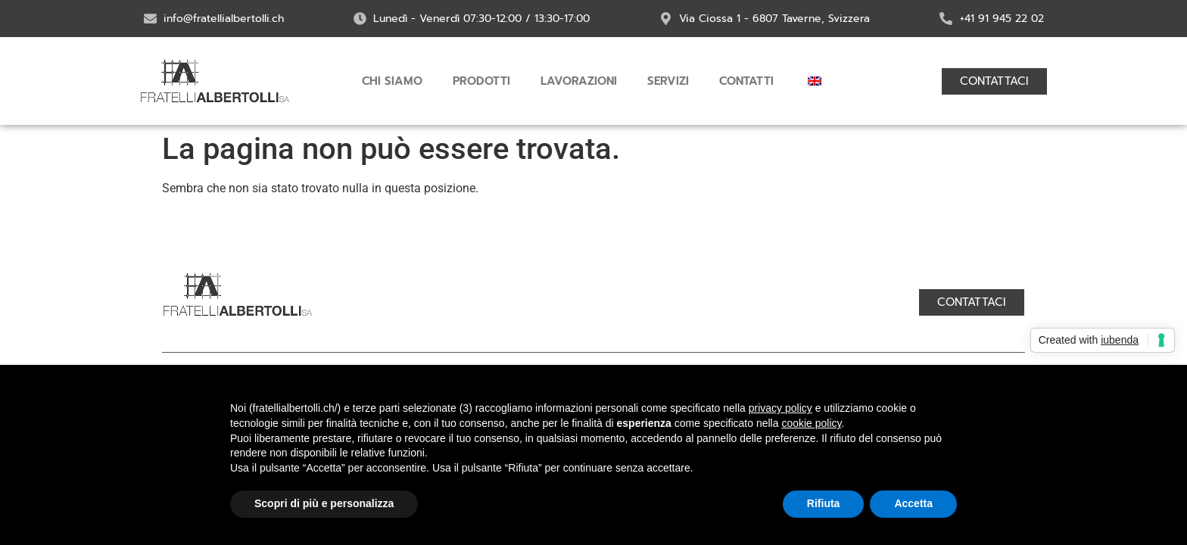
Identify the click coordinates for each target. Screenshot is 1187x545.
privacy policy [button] (780, 408)
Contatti (746, 81)
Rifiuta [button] (823, 503)
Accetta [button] (913, 503)
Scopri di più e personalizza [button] (324, 503)
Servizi (668, 81)
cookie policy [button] (811, 423)
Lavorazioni (579, 81)
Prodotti (481, 81)
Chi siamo (392, 81)
